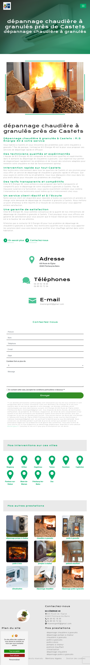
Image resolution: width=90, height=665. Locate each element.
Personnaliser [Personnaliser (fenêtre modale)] (14, 660)
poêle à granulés (55, 640)
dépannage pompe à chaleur (60, 635)
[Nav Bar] (83, 6)
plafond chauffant (55, 647)
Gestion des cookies (75, 658)
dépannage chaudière (57, 652)
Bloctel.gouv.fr (13, 415)
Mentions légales (53, 658)
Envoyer (45, 385)
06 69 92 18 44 (41, 284)
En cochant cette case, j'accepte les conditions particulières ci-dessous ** (36, 379)
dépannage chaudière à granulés (62, 633)
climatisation (53, 649)
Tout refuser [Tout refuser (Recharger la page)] (14, 655)
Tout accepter (14, 651)
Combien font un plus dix (16, 351)
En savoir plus (14, 240)
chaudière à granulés (57, 637)
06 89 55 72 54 (41, 286)
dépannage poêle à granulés (60, 654)
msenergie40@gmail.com (58, 624)
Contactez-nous (36, 240)
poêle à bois (52, 642)
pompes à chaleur (55, 645)
